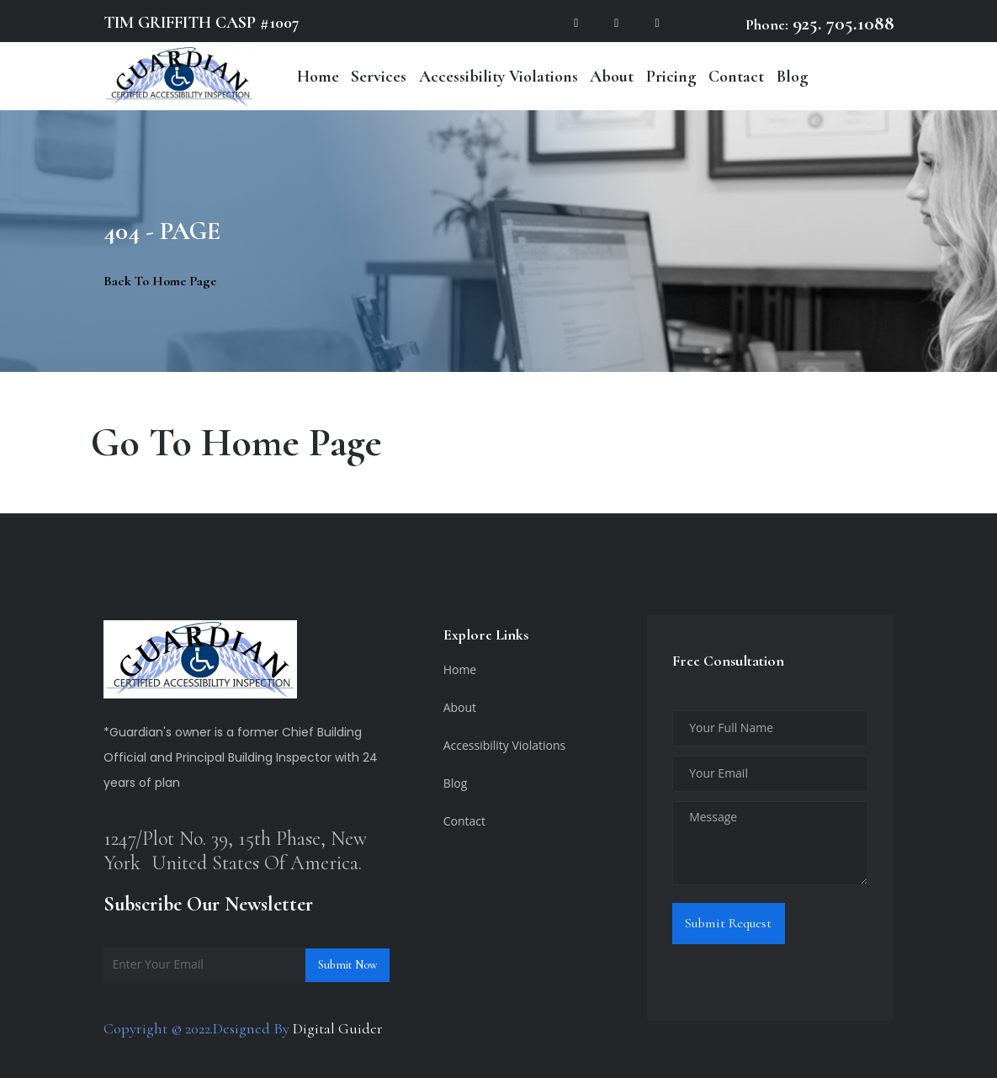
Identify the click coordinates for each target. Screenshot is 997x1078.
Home (318, 76)
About (612, 76)
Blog (793, 76)
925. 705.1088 (841, 23)
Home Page (291, 442)
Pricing (671, 76)
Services (378, 76)
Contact (736, 76)
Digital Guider (338, 1028)
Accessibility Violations (498, 76)
